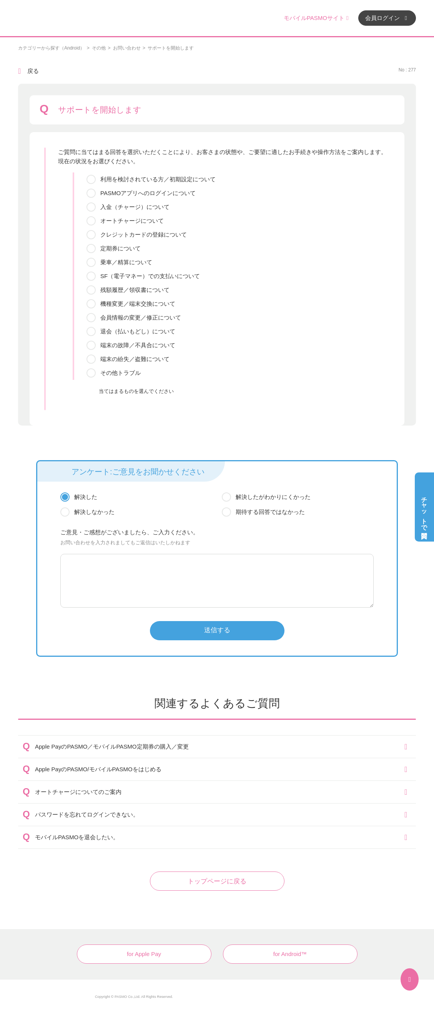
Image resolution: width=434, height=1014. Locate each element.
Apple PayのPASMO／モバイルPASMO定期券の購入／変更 (112, 746)
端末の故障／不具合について (137, 345)
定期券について (120, 248)
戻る (33, 71)
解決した (85, 497)
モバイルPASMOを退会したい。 (77, 837)
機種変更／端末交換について (137, 303)
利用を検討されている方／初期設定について (158, 179)
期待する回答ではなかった (270, 512)
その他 (99, 48)
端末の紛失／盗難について (135, 359)
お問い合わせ (127, 48)
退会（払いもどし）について (137, 331)
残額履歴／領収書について (135, 290)
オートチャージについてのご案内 (78, 792)
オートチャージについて (132, 220)
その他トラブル (120, 372)
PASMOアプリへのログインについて (148, 193)
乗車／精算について (126, 262)
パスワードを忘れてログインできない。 (87, 814)
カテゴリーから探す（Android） (51, 48)
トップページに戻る (217, 881)
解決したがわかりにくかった (273, 497)
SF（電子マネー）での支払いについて (150, 276)
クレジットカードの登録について (143, 234)
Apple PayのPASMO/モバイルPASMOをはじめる (98, 769)
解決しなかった (94, 512)
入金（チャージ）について (135, 207)
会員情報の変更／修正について (140, 317)
